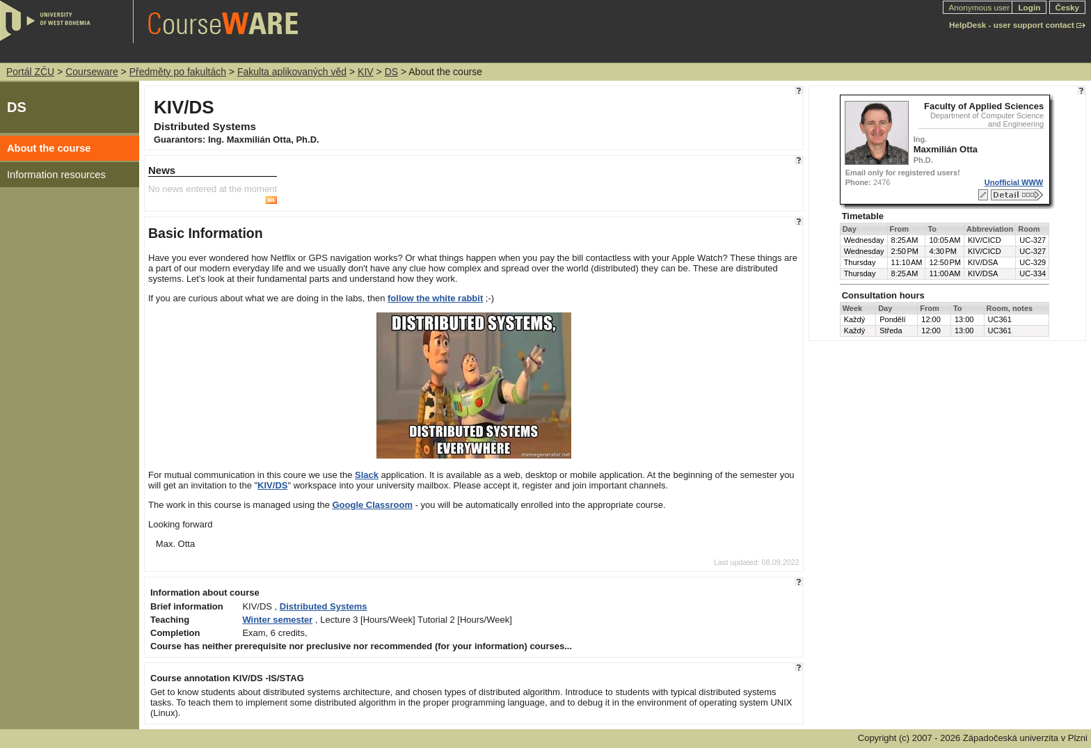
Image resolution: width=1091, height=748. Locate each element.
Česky (1067, 7)
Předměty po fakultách (177, 71)
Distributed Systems (323, 606)
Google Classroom (372, 505)
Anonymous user (980, 7)
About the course (49, 148)
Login (1029, 7)
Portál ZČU (30, 71)
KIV (366, 71)
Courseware (91, 71)
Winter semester (277, 619)
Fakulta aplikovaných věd (292, 71)
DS (391, 71)
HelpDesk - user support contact (1011, 24)
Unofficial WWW (1014, 182)
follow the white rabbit (435, 298)
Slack (367, 475)
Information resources (56, 174)
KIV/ (266, 485)
